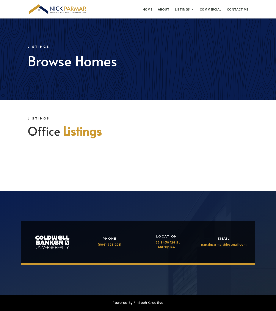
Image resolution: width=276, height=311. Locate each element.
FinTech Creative (148, 302)
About (163, 9)
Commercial (210, 9)
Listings (182, 9)
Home (147, 9)
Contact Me (237, 9)
